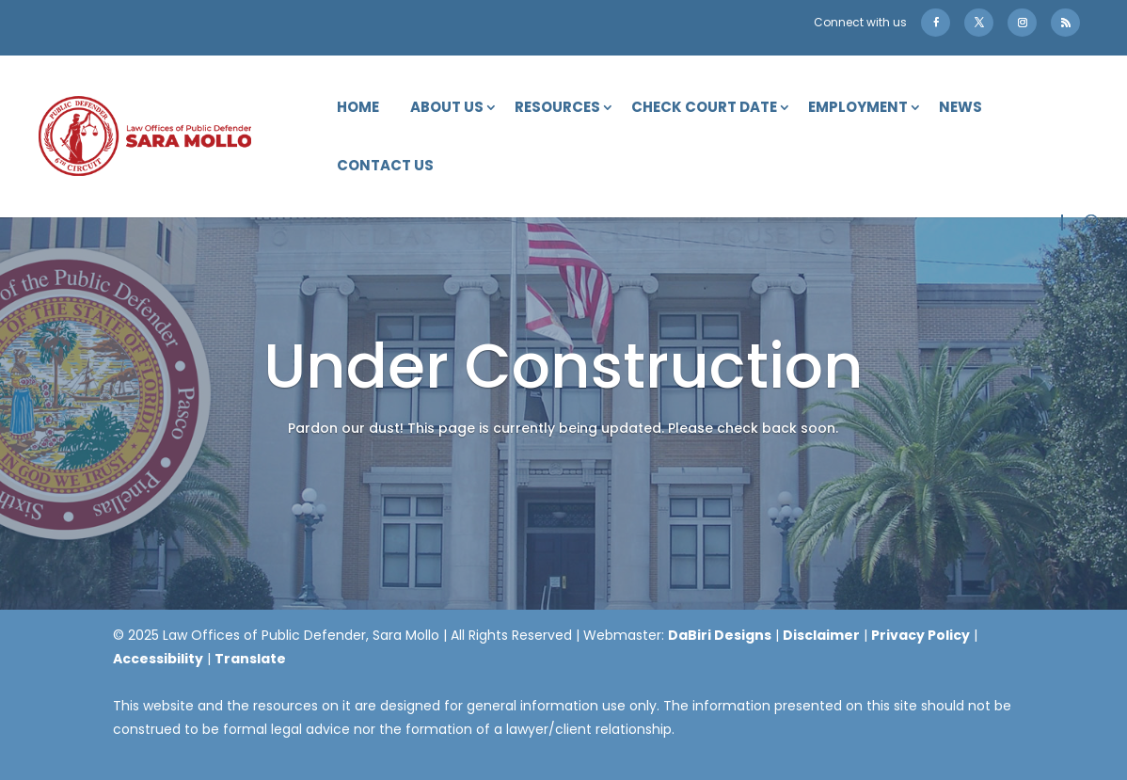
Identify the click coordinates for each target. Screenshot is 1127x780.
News (960, 109)
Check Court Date (704, 109)
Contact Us (385, 167)
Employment (858, 109)
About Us (447, 109)
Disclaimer (821, 635)
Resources (557, 109)
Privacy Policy (920, 635)
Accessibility (158, 658)
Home (358, 109)
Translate (250, 658)
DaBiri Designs (719, 635)
